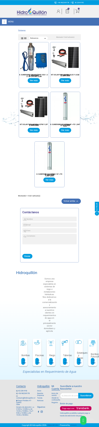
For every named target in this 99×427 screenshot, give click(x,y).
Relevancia (38, 38)
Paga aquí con (68, 408)
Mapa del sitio (53, 425)
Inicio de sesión (55, 394)
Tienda (39, 398)
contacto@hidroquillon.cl (25, 398)
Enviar (27, 256)
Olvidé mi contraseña (56, 399)
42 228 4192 (79, 3)
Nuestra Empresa (40, 394)
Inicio (39, 391)
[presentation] (34, 248)
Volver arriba (71, 201)
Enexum (74, 425)
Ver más (34, 80)
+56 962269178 (63, 3)
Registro (55, 402)
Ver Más (24, 361)
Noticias (40, 401)
